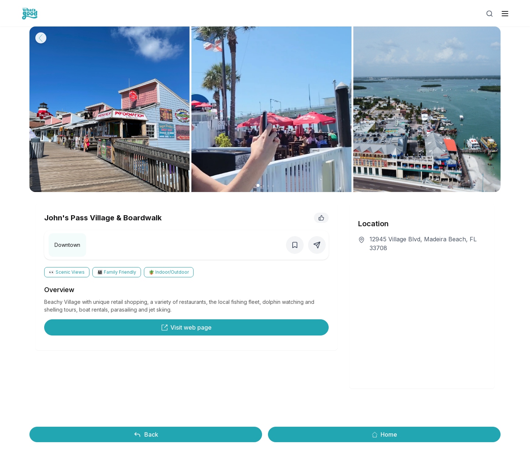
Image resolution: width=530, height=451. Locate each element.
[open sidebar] (505, 13)
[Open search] (489, 13)
